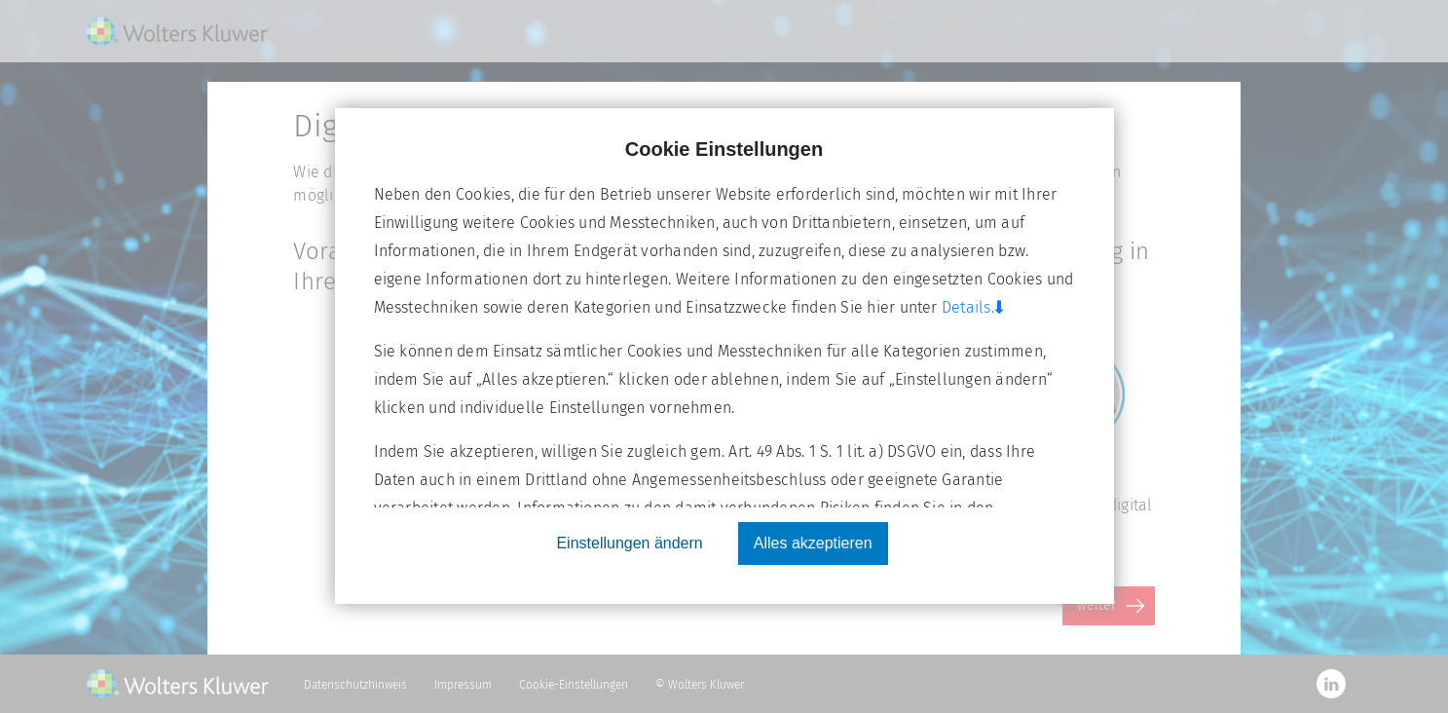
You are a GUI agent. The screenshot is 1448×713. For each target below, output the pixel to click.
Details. (978, 307)
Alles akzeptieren (813, 543)
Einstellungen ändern (629, 543)
